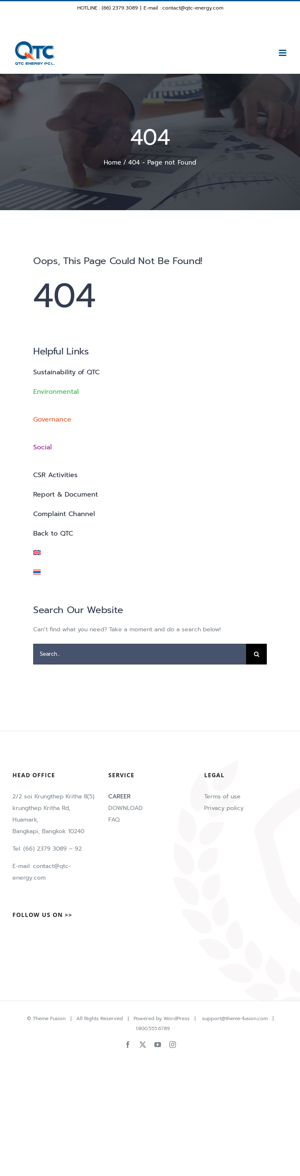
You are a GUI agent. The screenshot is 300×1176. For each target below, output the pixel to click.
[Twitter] (29, 935)
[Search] (256, 654)
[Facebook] (15, 935)
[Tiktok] (42, 935)
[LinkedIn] (55, 935)
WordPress (176, 1018)
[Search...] (139, 654)
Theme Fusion (49, 1018)
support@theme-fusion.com (235, 1018)
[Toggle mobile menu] (283, 52)
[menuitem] (150, 553)
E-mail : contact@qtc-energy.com (183, 8)
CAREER (119, 796)
